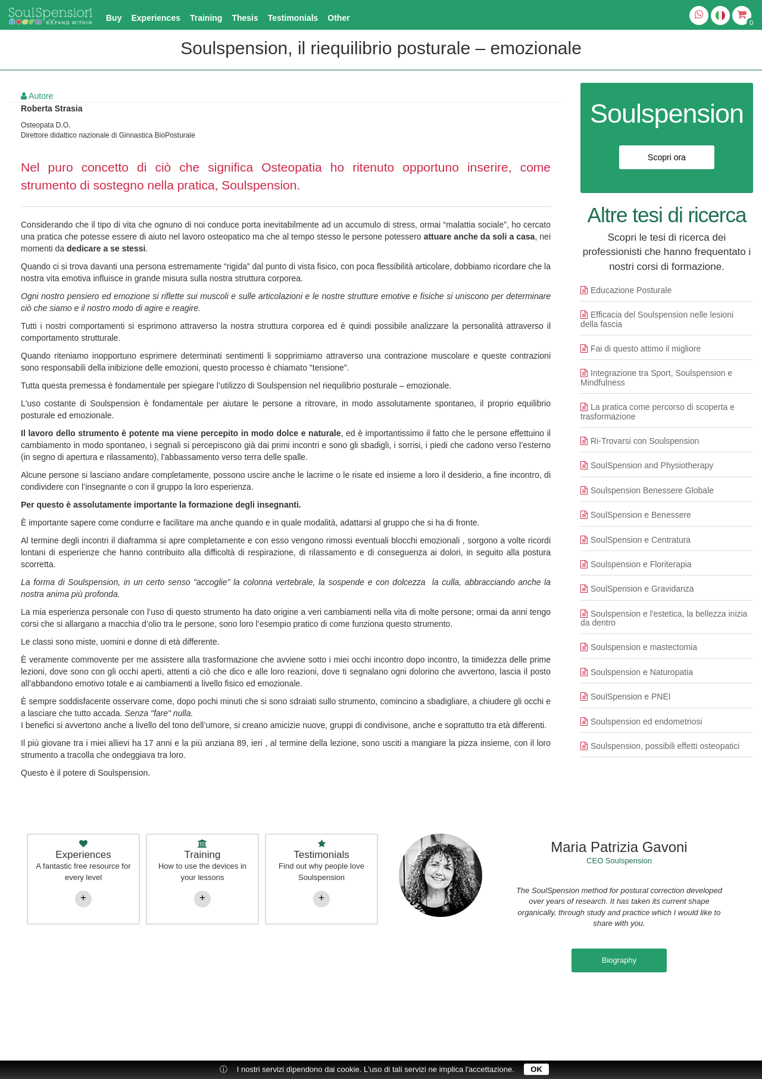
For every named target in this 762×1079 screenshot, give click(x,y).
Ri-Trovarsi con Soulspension (645, 441)
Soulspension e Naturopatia (642, 672)
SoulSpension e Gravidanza (642, 588)
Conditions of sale (642, 1008)
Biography (619, 960)
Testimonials (293, 18)
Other (338, 18)
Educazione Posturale (631, 290)
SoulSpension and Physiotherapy (652, 465)
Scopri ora (667, 157)
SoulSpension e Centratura (641, 540)
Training (206, 18)
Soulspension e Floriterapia (641, 564)
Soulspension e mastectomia (644, 647)
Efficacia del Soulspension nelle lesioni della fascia (656, 319)
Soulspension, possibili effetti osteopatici (665, 746)
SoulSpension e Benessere (641, 515)
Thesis (245, 18)
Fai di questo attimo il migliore (646, 348)
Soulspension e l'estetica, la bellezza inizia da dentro (663, 618)
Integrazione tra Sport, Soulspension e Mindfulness (656, 377)
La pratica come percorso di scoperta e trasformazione (657, 411)
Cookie (687, 1008)
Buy (113, 18)
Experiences (155, 18)
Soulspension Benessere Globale (652, 490)
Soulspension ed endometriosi (646, 721)
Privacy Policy (585, 1008)
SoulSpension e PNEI (631, 696)
